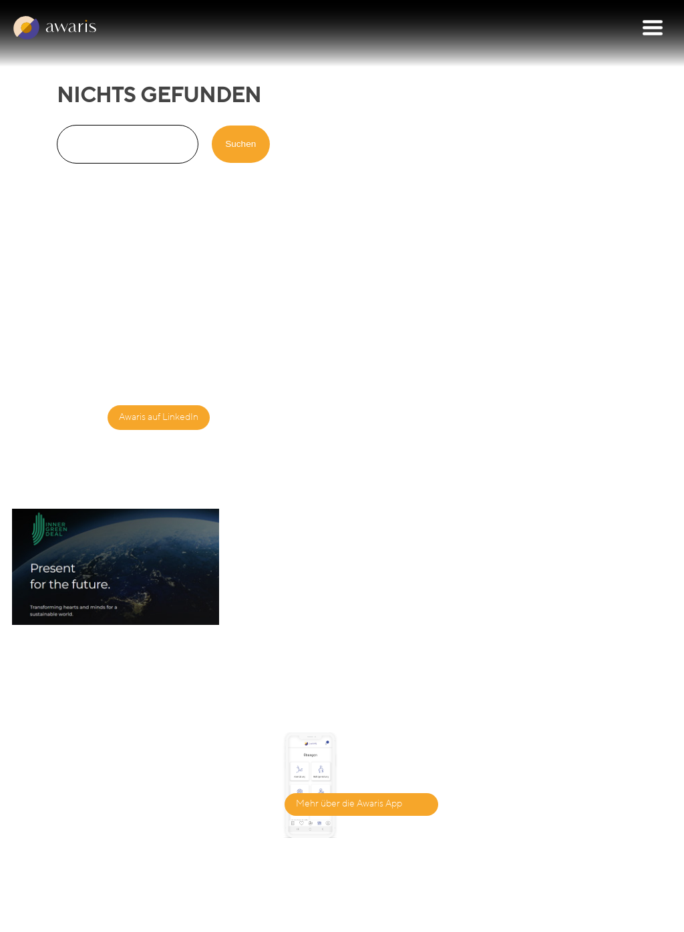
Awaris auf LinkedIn (158, 417)
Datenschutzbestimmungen (422, 919)
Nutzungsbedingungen (570, 919)
